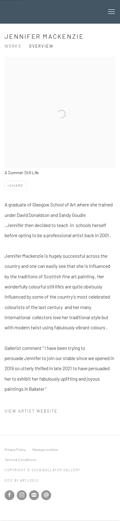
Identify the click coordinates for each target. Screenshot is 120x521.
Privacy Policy (15, 449)
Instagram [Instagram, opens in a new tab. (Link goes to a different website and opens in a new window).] (22, 495)
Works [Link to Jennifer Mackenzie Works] (13, 46)
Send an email (46, 495)
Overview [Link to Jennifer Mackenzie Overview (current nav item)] (41, 46)
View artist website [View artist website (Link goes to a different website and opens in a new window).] (31, 411)
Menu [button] (110, 12)
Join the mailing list (34, 495)
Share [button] (16, 185)
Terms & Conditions (20, 459)
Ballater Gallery (52, 11)
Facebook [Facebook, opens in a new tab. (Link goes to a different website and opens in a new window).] (9, 495)
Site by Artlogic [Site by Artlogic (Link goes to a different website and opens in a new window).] (22, 480)
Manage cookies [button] (45, 449)
